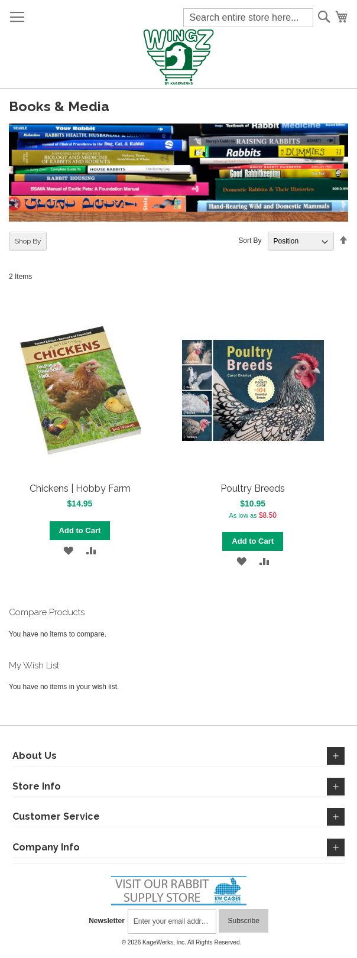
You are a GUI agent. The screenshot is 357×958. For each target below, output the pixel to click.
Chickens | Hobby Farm (80, 488)
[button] (68, 550)
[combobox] (248, 17)
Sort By (249, 241)
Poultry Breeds (252, 488)
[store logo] (178, 58)
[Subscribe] (243, 921)
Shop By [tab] (28, 241)
